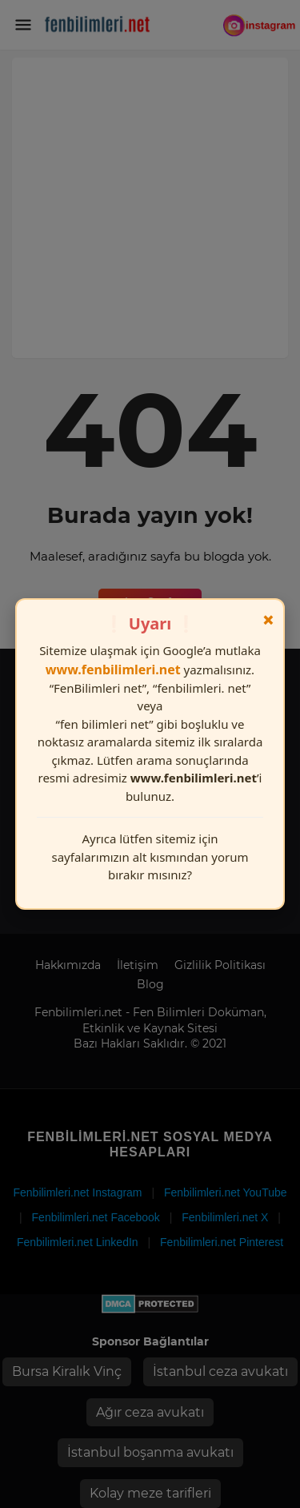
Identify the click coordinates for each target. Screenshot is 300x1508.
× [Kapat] (268, 619)
